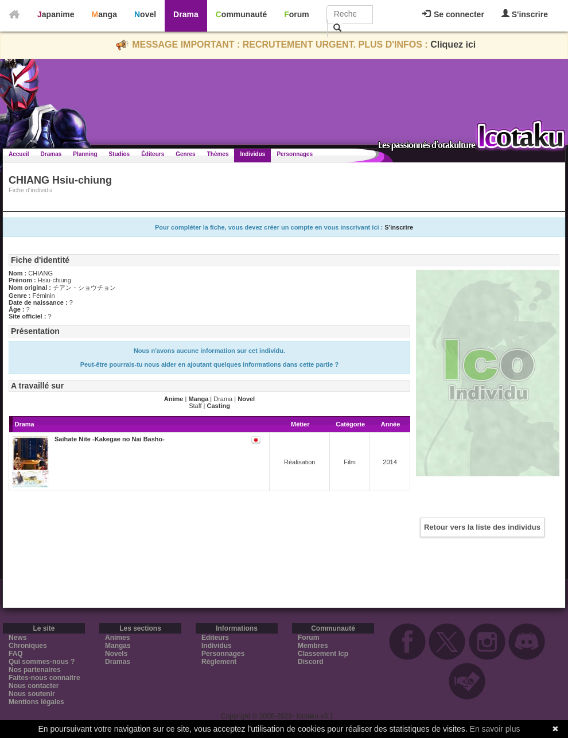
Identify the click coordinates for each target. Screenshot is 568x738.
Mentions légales (36, 702)
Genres (185, 154)
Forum (296, 14)
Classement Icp (323, 654)
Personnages (295, 154)
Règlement (218, 662)
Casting (218, 405)
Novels (116, 654)
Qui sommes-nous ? (42, 662)
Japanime (56, 14)
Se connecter (453, 14)
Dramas (51, 154)
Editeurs (215, 638)
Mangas (118, 646)
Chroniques (28, 646)
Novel (145, 14)
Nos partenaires (35, 670)
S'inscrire (524, 14)
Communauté (241, 14)
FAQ (16, 654)
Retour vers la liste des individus (482, 527)
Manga (104, 14)
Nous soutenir (32, 694)
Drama (186, 14)
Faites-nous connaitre (44, 678)
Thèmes (218, 154)
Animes (117, 638)
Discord (311, 662)
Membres (313, 646)
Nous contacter (34, 686)
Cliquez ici (453, 44)
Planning (85, 154)
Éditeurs (152, 154)
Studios (119, 154)
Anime (174, 398)
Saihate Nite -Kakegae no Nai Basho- (110, 439)
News (17, 638)
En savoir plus (495, 728)
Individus (252, 154)
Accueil (19, 154)
